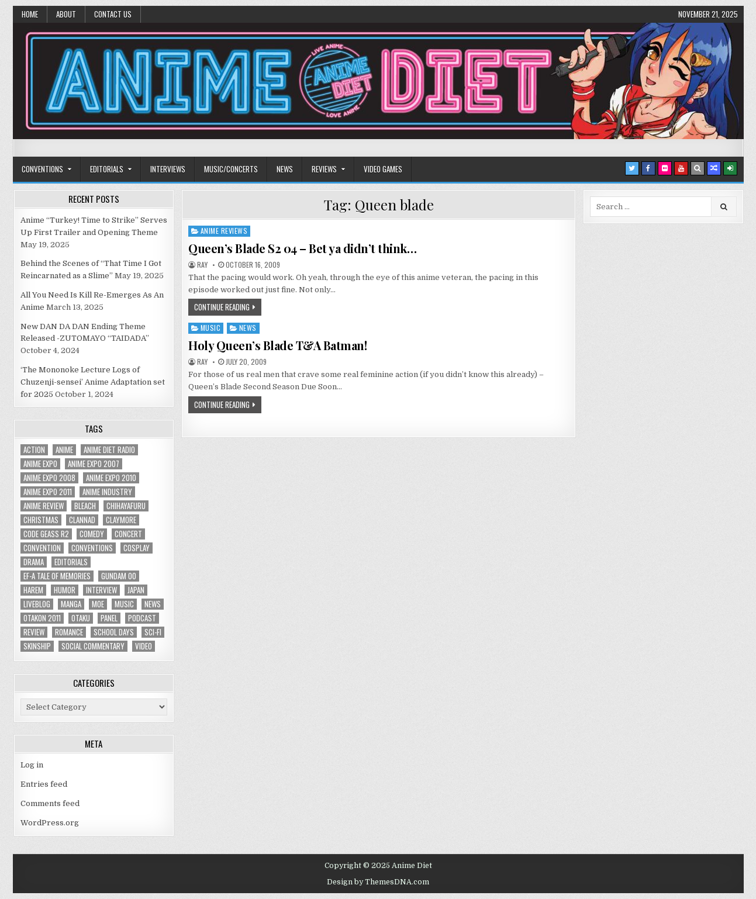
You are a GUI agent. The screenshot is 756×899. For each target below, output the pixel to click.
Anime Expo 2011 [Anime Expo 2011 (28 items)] (47, 491)
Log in (31, 764)
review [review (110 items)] (33, 632)
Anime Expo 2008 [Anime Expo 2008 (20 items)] (49, 477)
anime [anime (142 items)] (64, 449)
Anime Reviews (224, 231)
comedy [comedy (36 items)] (92, 534)
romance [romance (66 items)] (69, 632)
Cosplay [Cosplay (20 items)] (136, 548)
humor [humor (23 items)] (64, 590)
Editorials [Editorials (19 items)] (71, 562)
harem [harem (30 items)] (33, 590)
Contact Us (113, 14)
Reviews (324, 169)
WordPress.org (49, 822)
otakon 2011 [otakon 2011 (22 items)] (42, 618)
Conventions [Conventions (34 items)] (92, 548)
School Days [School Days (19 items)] (114, 632)
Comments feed (50, 803)
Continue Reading (222, 307)
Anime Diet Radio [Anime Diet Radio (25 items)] (109, 449)
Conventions (42, 169)
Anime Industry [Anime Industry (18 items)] (107, 491)
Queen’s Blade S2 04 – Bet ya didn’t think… (302, 248)
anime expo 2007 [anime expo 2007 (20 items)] (93, 463)
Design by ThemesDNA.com (378, 882)
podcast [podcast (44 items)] (142, 618)
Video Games (383, 169)
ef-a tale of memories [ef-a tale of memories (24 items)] (57, 576)
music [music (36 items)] (124, 604)
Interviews (167, 169)
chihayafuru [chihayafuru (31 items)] (126, 505)
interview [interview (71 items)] (101, 590)
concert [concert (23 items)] (128, 534)
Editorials (106, 169)
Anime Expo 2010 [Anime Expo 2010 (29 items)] (111, 477)
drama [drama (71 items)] (33, 562)
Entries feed (43, 784)
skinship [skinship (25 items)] (37, 646)
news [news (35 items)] (152, 604)
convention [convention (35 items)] (42, 548)
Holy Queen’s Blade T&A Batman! (277, 345)
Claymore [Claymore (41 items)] (121, 519)
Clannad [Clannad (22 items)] (82, 519)
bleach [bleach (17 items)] (85, 505)
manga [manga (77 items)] (71, 604)
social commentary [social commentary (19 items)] (93, 646)
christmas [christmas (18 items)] (40, 519)
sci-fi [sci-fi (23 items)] (152, 632)
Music (211, 328)
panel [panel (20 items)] (109, 618)
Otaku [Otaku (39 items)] (80, 618)
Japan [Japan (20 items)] (135, 590)
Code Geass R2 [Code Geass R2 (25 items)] (46, 534)
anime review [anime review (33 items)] (43, 505)
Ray (202, 264)
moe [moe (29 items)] (98, 604)
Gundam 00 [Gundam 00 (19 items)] (118, 576)
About (66, 14)
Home (30, 14)
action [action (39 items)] (34, 449)
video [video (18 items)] (143, 646)
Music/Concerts (231, 169)
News (285, 169)
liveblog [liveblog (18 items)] (36, 604)
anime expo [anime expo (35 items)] (40, 463)
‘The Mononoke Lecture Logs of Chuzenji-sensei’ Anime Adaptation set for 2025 (92, 382)
